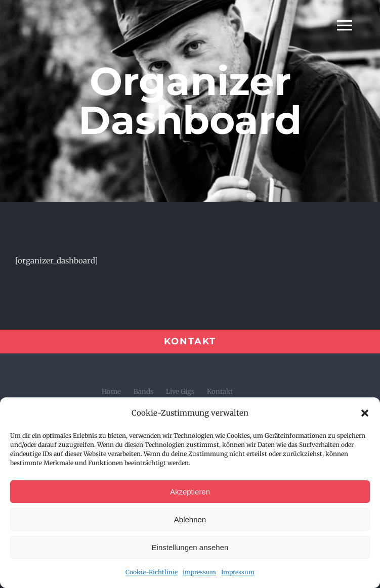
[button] (365, 413)
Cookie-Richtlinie (151, 572)
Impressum (199, 572)
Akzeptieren (190, 491)
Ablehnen (190, 519)
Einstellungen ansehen (190, 547)
